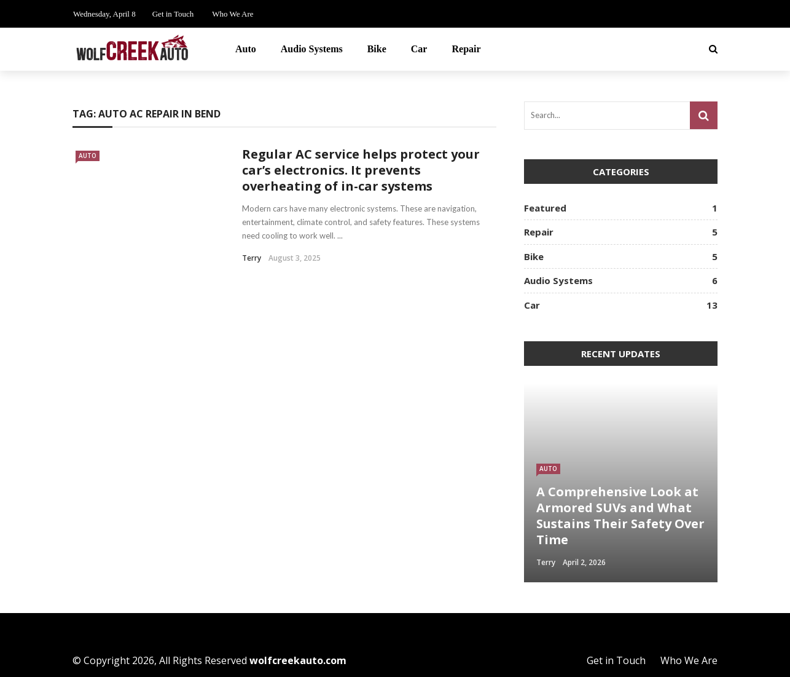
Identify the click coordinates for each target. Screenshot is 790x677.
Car (419, 49)
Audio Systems (312, 49)
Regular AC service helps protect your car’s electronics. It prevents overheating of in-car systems (361, 170)
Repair (466, 49)
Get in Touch (173, 13)
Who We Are (232, 13)
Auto (245, 49)
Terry (251, 258)
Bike (376, 49)
